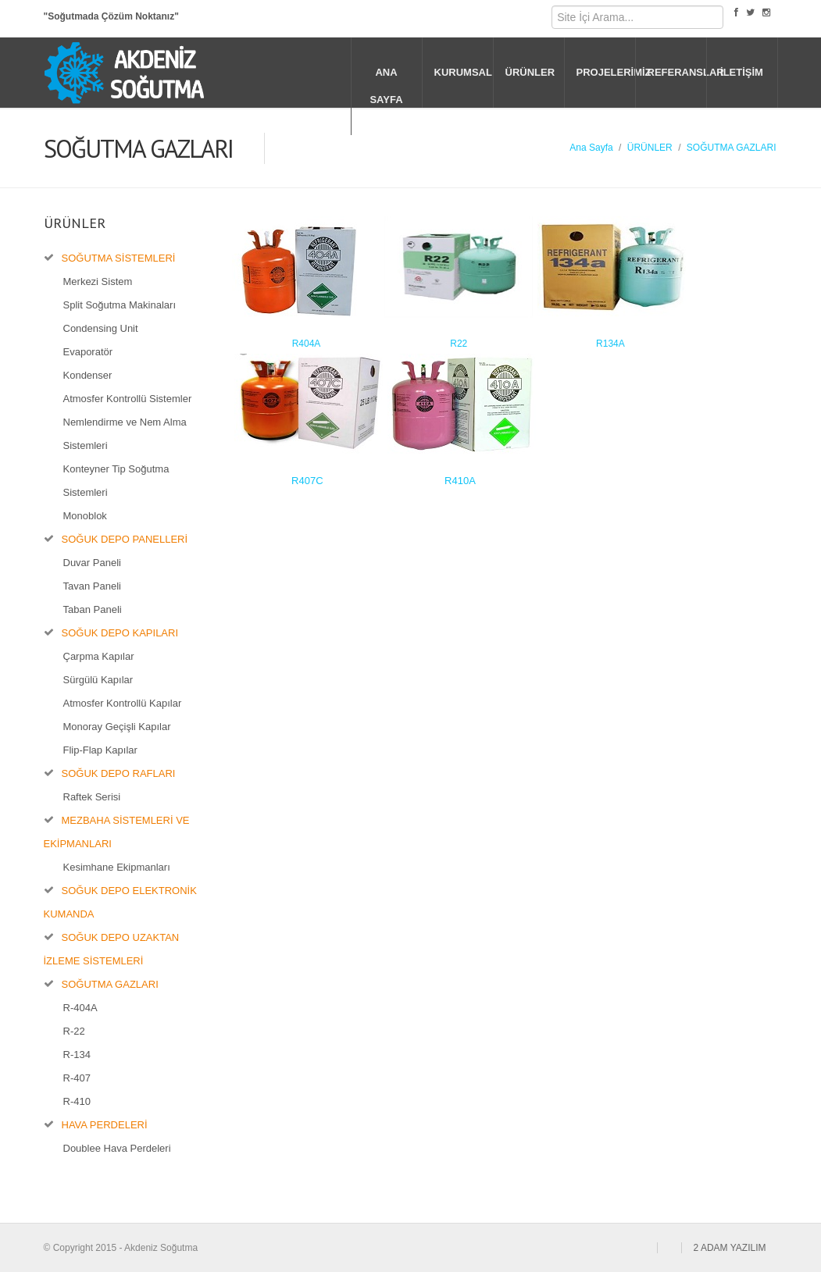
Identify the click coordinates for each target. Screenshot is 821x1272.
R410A (460, 480)
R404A (306, 343)
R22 (458, 343)
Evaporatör (88, 352)
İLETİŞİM (741, 72)
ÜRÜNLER (530, 72)
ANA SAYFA (385, 85)
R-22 (74, 1031)
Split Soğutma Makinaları (120, 305)
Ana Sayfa (590, 147)
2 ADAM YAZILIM (730, 1247)
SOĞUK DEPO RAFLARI (119, 773)
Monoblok (85, 516)
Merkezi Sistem (98, 281)
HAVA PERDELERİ (105, 1125)
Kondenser (87, 375)
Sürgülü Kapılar (98, 680)
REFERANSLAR (677, 72)
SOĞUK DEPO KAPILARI (120, 633)
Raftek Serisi (92, 797)
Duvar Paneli (92, 562)
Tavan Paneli (92, 586)
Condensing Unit (100, 328)
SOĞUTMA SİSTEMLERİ (119, 258)
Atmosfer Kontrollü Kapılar (122, 703)
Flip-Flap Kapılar (100, 750)
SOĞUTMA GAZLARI (731, 147)
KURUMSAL (463, 72)
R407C (307, 480)
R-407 (77, 1078)
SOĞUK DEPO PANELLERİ (125, 539)
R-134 (77, 1054)
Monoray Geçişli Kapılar (117, 726)
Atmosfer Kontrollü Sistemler (127, 398)
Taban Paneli (92, 609)
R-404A (80, 1008)
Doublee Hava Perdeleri (117, 1148)
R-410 (77, 1101)
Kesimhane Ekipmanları (116, 867)
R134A (610, 343)
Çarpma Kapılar (98, 656)
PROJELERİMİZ (605, 72)
